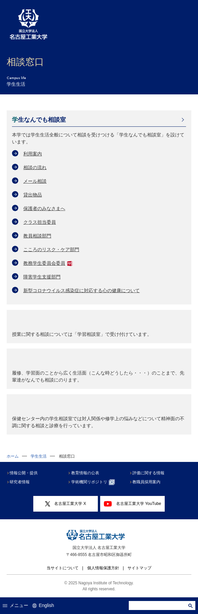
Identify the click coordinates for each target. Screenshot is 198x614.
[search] (159, 605)
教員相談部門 (37, 235)
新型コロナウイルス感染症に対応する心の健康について (81, 290)
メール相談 (35, 181)
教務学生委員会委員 (44, 263)
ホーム (13, 456)
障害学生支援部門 (42, 276)
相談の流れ (35, 167)
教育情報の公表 (85, 473)
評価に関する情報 (148, 473)
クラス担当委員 (39, 222)
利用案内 (32, 153)
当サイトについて (63, 568)
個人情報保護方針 (103, 568)
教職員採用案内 (146, 482)
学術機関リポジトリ (93, 482)
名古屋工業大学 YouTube (132, 504)
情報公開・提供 (24, 473)
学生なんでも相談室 (39, 119)
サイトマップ (139, 568)
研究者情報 (20, 482)
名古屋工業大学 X (65, 504)
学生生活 (39, 456)
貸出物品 (32, 194)
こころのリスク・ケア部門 (51, 249)
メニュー (15, 605)
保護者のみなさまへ (44, 208)
